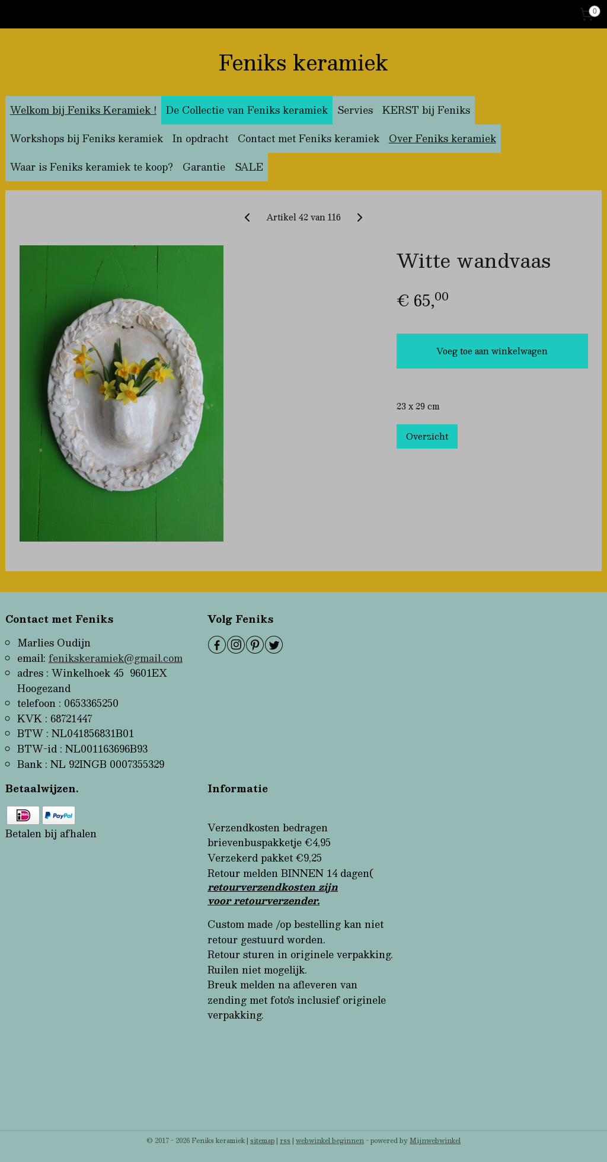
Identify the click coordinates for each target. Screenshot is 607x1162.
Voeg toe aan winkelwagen (492, 351)
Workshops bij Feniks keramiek (86, 138)
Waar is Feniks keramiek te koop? (91, 167)
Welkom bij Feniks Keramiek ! (83, 110)
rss (285, 1140)
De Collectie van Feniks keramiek (247, 110)
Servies (355, 110)
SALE (249, 167)
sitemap (262, 1140)
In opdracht (200, 138)
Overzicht (427, 436)
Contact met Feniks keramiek (308, 138)
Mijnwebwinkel (435, 1140)
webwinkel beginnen (330, 1140)
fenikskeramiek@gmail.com (116, 658)
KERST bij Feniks (426, 110)
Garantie (204, 167)
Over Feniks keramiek (442, 138)
